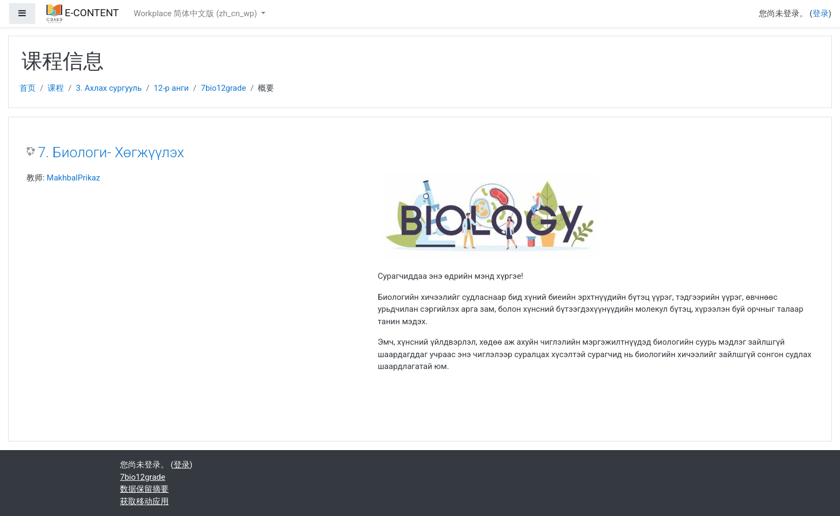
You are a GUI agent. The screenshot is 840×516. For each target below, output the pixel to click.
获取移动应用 (144, 501)
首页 (27, 88)
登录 (820, 13)
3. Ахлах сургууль (109, 88)
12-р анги (171, 88)
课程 (56, 88)
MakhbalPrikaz (73, 178)
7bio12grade (223, 88)
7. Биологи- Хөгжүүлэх (111, 152)
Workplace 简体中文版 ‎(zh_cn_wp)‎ (196, 13)
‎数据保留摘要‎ (144, 489)
